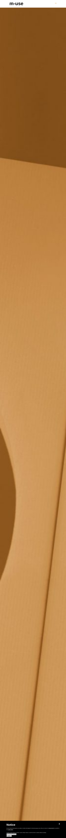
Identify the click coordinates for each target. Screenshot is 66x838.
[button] (59, 824)
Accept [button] (10, 835)
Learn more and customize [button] (11, 834)
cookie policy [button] (10, 829)
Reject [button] (8, 835)
